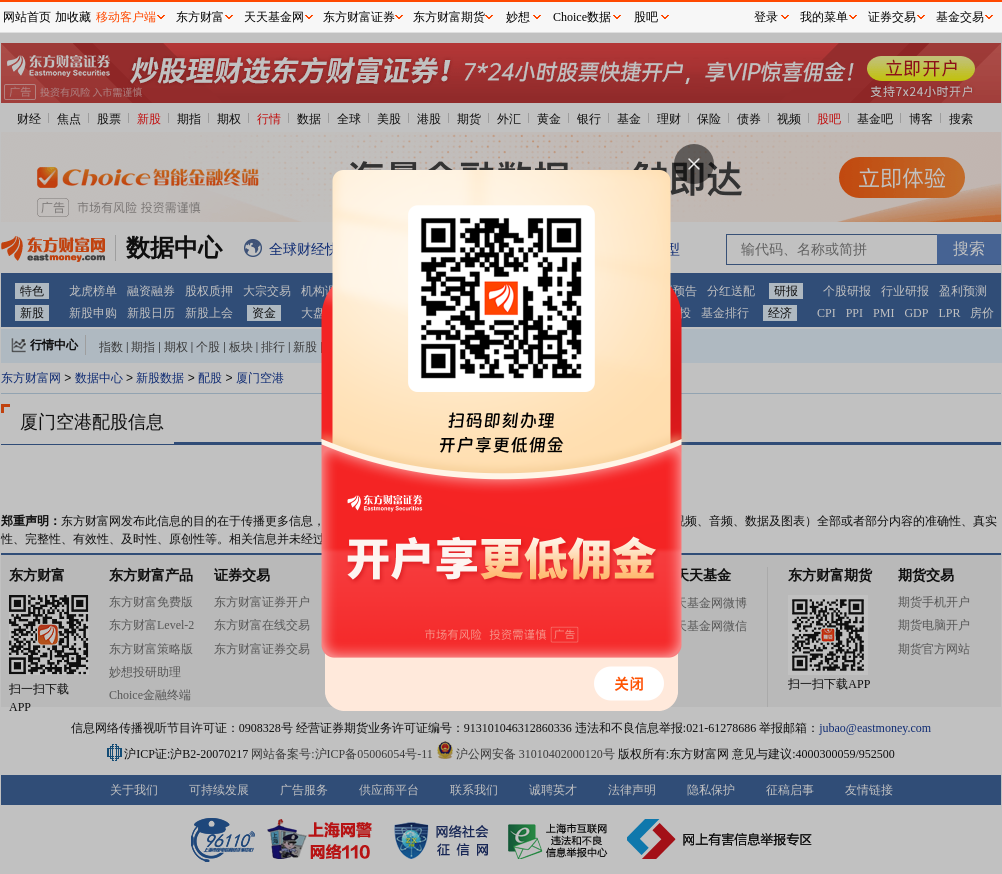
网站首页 (27, 17)
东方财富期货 (449, 17)
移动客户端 (126, 17)
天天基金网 (274, 17)
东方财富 (200, 17)
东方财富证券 (359, 17)
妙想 (518, 17)
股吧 (646, 17)
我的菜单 (824, 17)
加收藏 (73, 17)
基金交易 (960, 17)
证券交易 (892, 17)
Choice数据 (582, 17)
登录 (766, 17)
